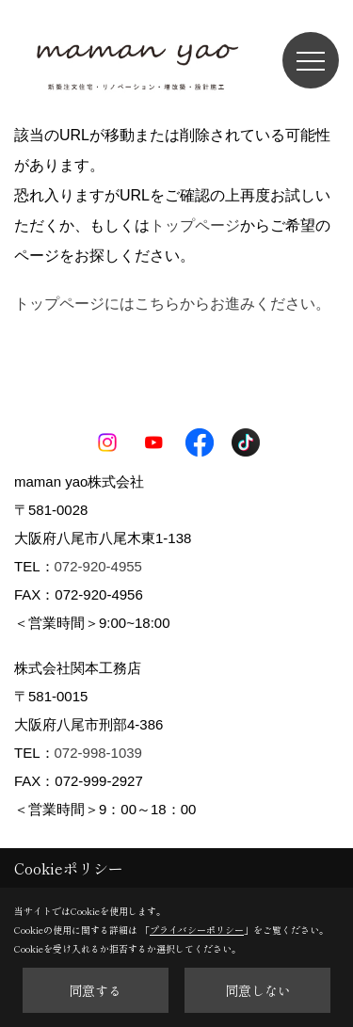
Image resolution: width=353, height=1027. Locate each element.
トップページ (195, 225)
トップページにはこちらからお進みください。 (172, 304)
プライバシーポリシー (197, 930)
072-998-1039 (98, 753)
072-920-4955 (98, 566)
